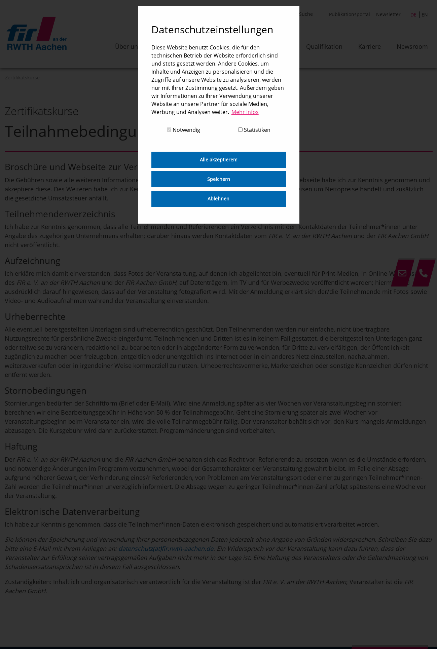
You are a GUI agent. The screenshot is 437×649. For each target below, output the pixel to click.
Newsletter (388, 14)
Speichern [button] (218, 179)
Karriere (369, 46)
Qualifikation (324, 46)
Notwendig (183, 129)
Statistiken (254, 129)
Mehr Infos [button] (245, 112)
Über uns (128, 46)
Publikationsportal (349, 14)
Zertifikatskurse (22, 77)
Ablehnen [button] (218, 198)
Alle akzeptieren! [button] (219, 159)
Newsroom (412, 46)
